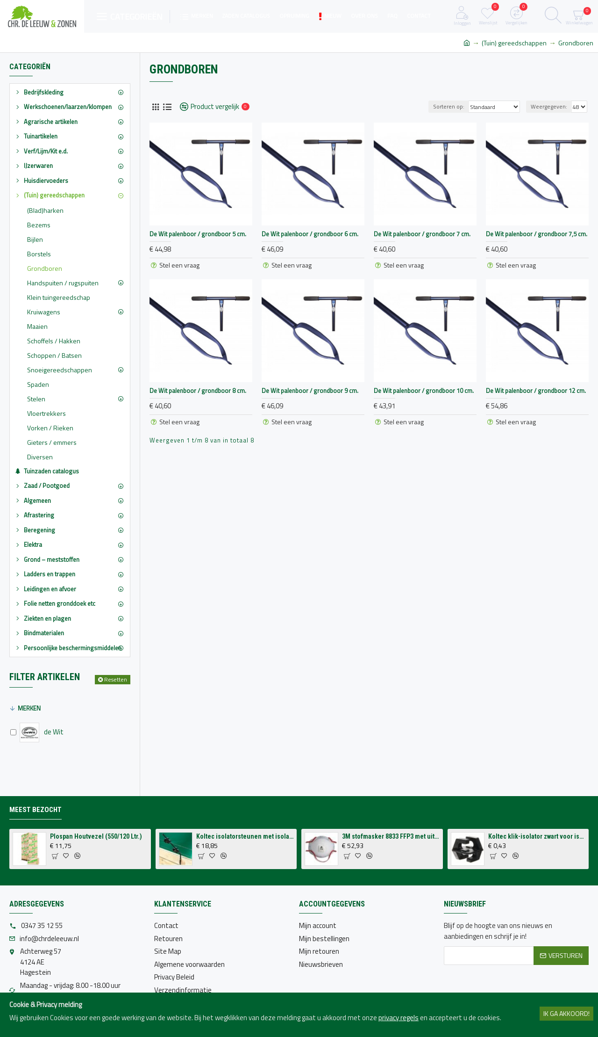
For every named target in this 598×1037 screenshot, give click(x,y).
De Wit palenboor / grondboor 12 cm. (536, 391)
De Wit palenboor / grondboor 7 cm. (422, 234)
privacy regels (398, 1018)
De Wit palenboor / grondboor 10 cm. (424, 391)
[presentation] (515, 988)
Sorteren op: (448, 106)
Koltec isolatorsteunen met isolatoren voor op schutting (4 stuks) (244, 836)
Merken (29, 708)
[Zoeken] (553, 16)
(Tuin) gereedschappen (514, 43)
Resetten (115, 679)
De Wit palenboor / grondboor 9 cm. (310, 391)
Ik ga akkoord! (566, 1013)
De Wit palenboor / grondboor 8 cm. (198, 391)
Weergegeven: (549, 106)
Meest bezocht (35, 809)
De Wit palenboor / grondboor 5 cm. (198, 234)
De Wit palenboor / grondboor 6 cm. (310, 234)
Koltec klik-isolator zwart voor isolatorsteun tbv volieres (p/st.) (536, 836)
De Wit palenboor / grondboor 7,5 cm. (536, 234)
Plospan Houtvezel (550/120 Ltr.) (96, 836)
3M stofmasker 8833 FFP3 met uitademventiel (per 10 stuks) (390, 836)
